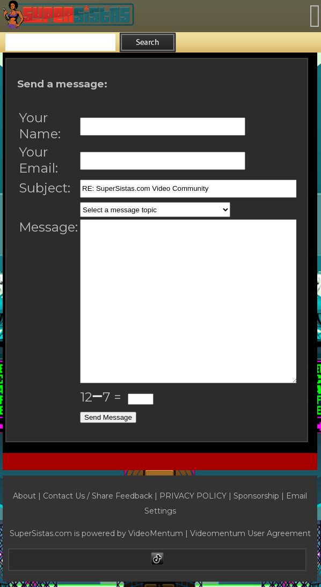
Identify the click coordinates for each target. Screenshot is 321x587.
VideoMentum (155, 533)
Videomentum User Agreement (250, 533)
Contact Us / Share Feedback (97, 496)
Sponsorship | (260, 496)
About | (28, 496)
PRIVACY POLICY (193, 496)
